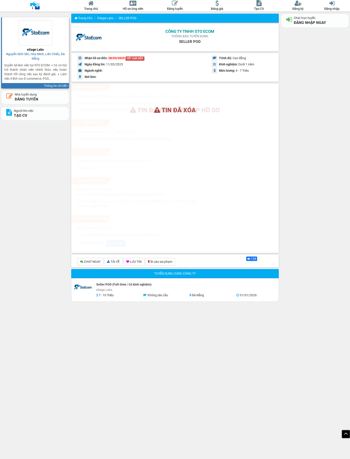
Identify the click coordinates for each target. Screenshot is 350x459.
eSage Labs (105, 18)
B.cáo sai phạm (160, 261)
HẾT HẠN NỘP (135, 58)
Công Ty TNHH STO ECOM (189, 31)
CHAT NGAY (90, 261)
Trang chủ (83, 18)
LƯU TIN (134, 261)
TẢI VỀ (113, 261)
